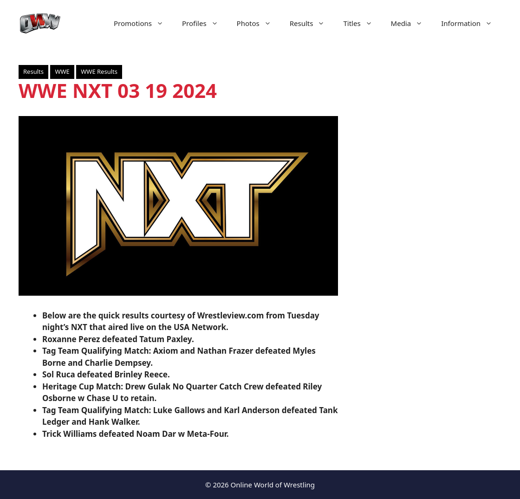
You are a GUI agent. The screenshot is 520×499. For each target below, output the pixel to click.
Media (411, 23)
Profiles (205, 23)
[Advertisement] (429, 223)
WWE (62, 71)
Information (471, 23)
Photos (258, 23)
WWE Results (99, 71)
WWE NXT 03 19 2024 (118, 90)
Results (312, 23)
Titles (362, 23)
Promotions (143, 23)
